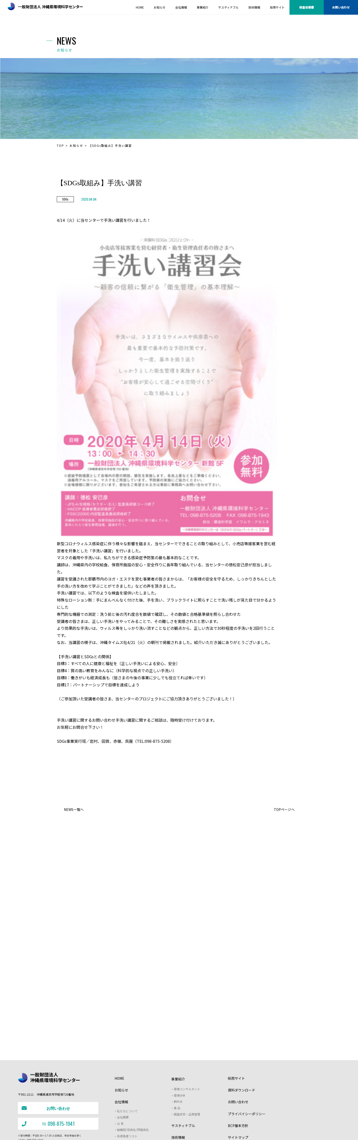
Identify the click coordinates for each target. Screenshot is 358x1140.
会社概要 (123, 1064)
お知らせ (76, 146)
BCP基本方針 (238, 1072)
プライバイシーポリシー (247, 1060)
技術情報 (178, 1084)
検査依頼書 (306, 7)
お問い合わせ (341, 7)
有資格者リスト (127, 1083)
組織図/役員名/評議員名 (133, 1077)
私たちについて (127, 1058)
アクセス (122, 1089)
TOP (60, 146)
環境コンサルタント (187, 1036)
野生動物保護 (198, 1118)
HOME (119, 1025)
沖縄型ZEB (254, 1119)
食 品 (177, 1055)
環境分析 (179, 1042)
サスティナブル (183, 1072)
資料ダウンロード (241, 1037)
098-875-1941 (47, 1067)
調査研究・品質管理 (187, 1061)
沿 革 (120, 1070)
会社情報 (121, 1048)
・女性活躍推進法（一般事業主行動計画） (183, 1128)
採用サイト (236, 1025)
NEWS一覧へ (74, 809)
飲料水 (178, 1048)
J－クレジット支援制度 (137, 1119)
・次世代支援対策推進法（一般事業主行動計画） (239, 1128)
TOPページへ (284, 809)
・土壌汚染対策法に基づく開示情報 (134, 1128)
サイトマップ (238, 1084)
